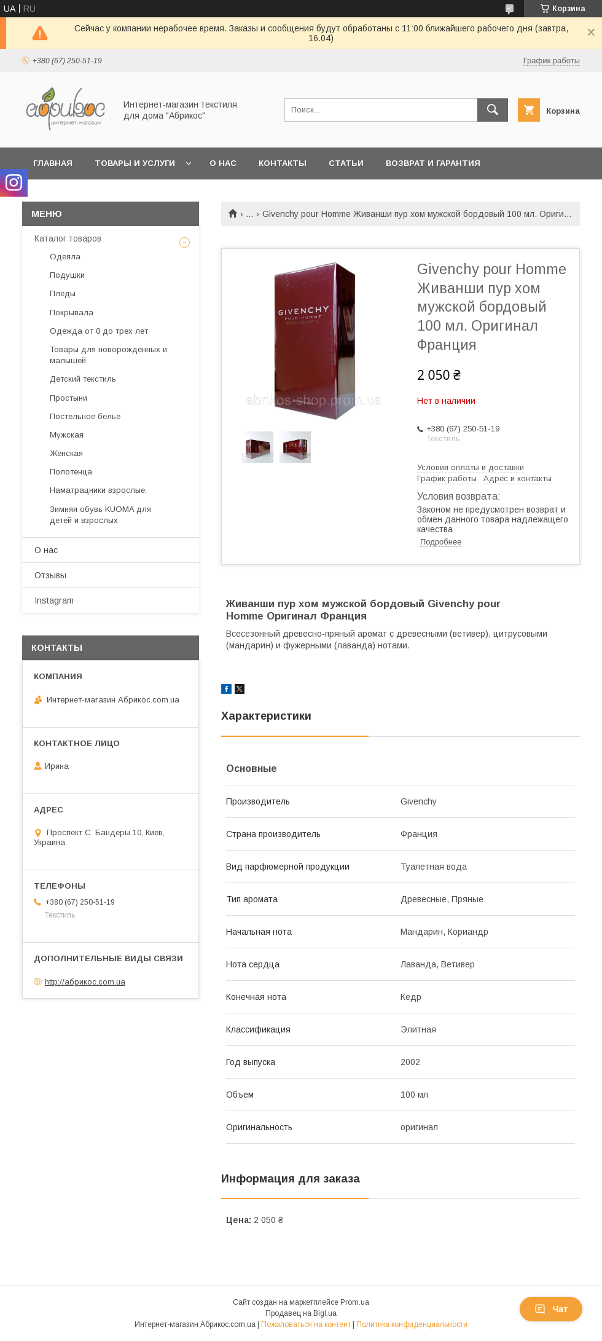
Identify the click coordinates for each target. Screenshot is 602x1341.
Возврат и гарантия (433, 163)
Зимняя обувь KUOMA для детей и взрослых (100, 515)
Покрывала (71, 312)
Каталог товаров (67, 238)
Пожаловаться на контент (306, 1324)
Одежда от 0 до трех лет (99, 331)
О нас (223, 163)
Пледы (63, 293)
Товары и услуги (135, 163)
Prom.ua (354, 1302)
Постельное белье (85, 416)
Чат (551, 1309)
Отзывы (50, 575)
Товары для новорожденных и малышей (108, 355)
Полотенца (71, 471)
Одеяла (65, 256)
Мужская (67, 434)
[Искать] (492, 110)
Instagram (54, 600)
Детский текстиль (83, 378)
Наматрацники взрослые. (98, 490)
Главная (52, 163)
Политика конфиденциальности (411, 1324)
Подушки (67, 275)
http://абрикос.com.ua (85, 981)
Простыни (68, 398)
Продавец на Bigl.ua (301, 1313)
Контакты (283, 163)
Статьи (346, 163)
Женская (66, 453)
